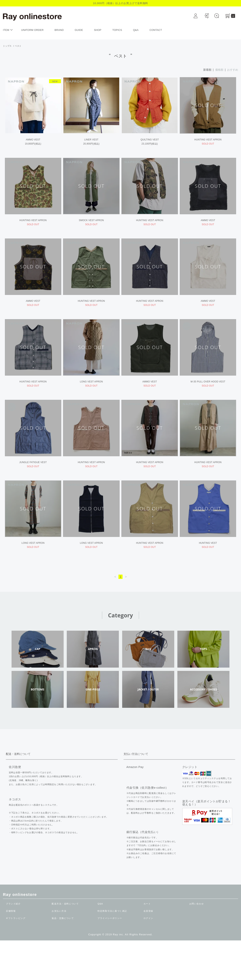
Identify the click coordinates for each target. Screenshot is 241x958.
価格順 (219, 69)
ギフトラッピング (16, 935)
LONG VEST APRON (91, 392)
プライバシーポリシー (110, 935)
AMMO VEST (43, 141)
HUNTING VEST (208, 559)
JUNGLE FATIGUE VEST (33, 475)
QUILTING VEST (150, 141)
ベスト (18, 46)
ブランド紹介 (14, 921)
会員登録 (149, 928)
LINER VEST (91, 141)
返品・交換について (64, 935)
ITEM (8, 29)
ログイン (149, 935)
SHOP (97, 30)
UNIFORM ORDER (32, 30)
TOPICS (117, 30)
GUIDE (79, 30)
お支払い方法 (60, 928)
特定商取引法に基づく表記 (113, 928)
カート (148, 921)
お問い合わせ (197, 921)
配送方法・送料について (66, 921)
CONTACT (156, 30)
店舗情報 (11, 928)
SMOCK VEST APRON (91, 224)
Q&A (136, 30)
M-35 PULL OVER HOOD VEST (208, 392)
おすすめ (232, 69)
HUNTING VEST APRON (208, 141)
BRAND (59, 30)
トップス (7, 46)
